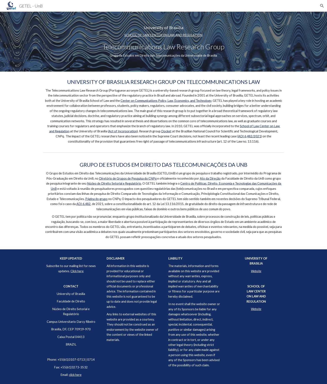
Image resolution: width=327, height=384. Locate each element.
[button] (322, 6)
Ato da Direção (210, 178)
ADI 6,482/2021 (249, 136)
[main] (163, 41)
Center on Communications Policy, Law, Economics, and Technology (166, 100)
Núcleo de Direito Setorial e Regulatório (114, 183)
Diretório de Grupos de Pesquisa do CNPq (128, 178)
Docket (166, 131)
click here (75, 375)
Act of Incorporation (123, 131)
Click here (77, 271)
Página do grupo (96, 199)
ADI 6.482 (83, 204)
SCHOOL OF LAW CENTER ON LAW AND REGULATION (163, 35)
